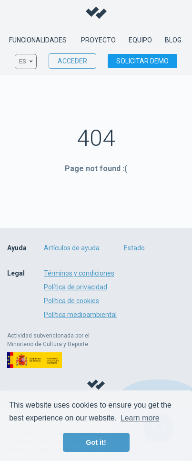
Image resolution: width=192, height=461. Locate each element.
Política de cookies (71, 301)
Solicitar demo (142, 61)
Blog (173, 40)
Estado (134, 248)
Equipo (140, 40)
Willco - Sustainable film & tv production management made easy (96, 13)
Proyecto (98, 40)
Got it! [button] (96, 442)
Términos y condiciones (79, 273)
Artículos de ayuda (72, 248)
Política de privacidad (75, 287)
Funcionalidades (38, 40)
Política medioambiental (80, 314)
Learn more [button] (140, 418)
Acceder (72, 61)
